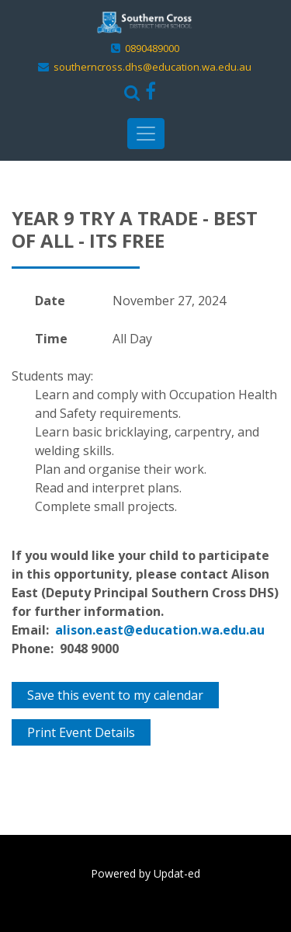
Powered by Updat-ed (145, 873)
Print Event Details (81, 732)
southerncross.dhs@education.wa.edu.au (152, 67)
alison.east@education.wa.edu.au (160, 629)
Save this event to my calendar (115, 695)
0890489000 (152, 48)
